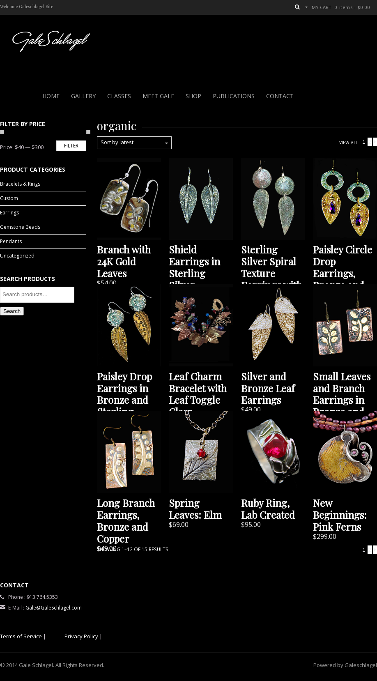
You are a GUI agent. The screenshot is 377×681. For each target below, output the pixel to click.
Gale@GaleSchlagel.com (53, 607)
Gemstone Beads (20, 226)
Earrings (9, 212)
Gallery (83, 96)
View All (348, 142)
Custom (9, 198)
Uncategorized (17, 255)
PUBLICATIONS (234, 96)
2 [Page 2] (369, 142)
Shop (193, 96)
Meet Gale (158, 96)
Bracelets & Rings (20, 183)
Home (51, 96)
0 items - (352, 7)
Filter (71, 145)
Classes (119, 96)
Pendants (11, 241)
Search (12, 311)
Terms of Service (21, 636)
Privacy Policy (81, 636)
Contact (280, 96)
